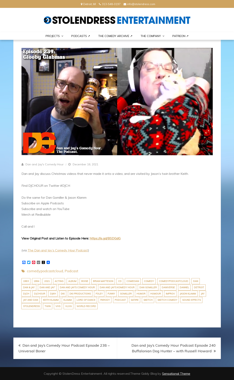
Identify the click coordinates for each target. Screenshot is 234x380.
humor (141, 293)
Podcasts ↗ (80, 36)
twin (48, 306)
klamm (67, 300)
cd (120, 281)
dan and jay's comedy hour (77, 287)
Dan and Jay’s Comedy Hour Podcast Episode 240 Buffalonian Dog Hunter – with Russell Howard (173, 348)
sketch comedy (167, 300)
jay (202, 293)
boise (84, 281)
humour (155, 293)
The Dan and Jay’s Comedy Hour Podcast (58, 250)
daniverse (168, 287)
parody (105, 300)
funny (111, 293)
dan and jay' (47, 287)
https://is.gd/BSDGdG (105, 238)
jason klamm (188, 293)
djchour (39, 293)
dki (63, 293)
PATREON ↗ (180, 36)
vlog (68, 306)
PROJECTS (53, 36)
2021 (47, 281)
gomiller (126, 293)
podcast (120, 300)
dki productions (80, 293)
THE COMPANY (151, 36)
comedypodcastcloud (45, 271)
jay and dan (30, 300)
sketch (148, 300)
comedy (149, 281)
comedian (132, 281)
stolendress (31, 306)
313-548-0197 (110, 4)
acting (59, 281)
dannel (184, 287)
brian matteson (103, 281)
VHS (58, 306)
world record (86, 306)
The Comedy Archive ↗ (115, 36)
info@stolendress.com (139, 4)
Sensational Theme (176, 374)
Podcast (71, 271)
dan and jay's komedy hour (117, 287)
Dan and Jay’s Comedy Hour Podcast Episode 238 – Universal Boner (64, 348)
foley (99, 293)
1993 (26, 281)
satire (135, 300)
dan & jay (29, 287)
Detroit (199, 287)
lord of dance (86, 300)
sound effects (191, 300)
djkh (53, 293)
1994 (36, 281)
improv (170, 293)
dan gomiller (148, 287)
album (72, 281)
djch (26, 293)
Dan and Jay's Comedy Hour (45, 164)
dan (195, 281)
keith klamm (51, 300)
